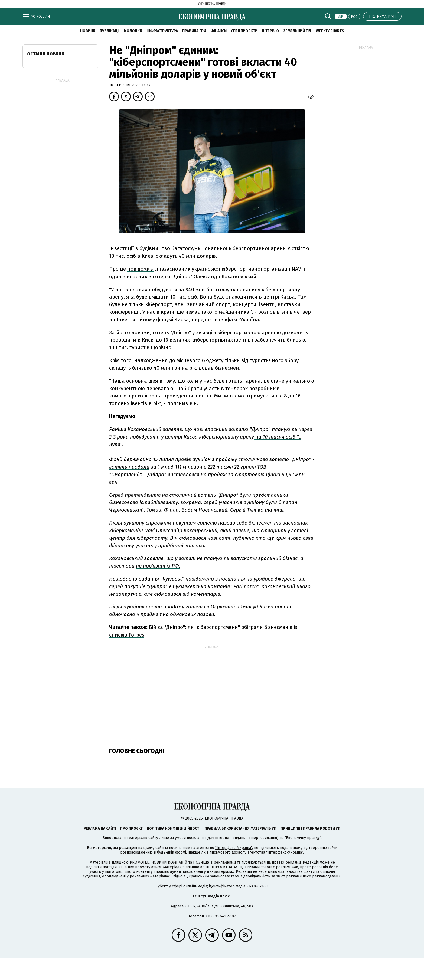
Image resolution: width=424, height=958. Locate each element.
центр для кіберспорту (138, 538)
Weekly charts (330, 31)
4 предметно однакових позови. (176, 614)
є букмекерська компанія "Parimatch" (213, 586)
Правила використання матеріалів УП (240, 828)
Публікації (110, 31)
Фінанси (218, 31)
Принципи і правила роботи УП (310, 828)
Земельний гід (297, 31)
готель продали (129, 467)
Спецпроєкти (244, 31)
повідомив (140, 269)
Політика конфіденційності (173, 828)
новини (87, 31)
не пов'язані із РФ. (158, 566)
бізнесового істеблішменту (143, 502)
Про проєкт (131, 828)
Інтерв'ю (270, 31)
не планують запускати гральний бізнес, (248, 558)
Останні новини (45, 54)
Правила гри (194, 31)
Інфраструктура (162, 31)
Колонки (133, 31)
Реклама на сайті (100, 828)
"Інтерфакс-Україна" (233, 848)
